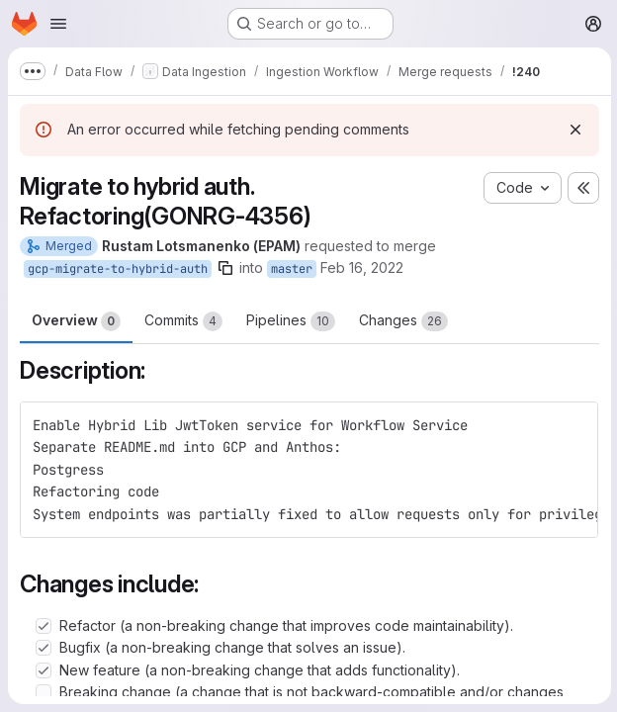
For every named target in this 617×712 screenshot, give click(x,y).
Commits (183, 321)
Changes (403, 321)
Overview (76, 321)
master (291, 269)
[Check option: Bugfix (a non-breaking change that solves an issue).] (43, 648)
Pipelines (290, 321)
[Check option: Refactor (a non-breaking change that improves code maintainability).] (43, 626)
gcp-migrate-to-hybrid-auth (118, 269)
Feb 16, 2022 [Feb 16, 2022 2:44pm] (361, 267)
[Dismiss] (573, 129)
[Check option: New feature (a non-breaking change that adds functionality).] (43, 670)
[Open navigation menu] (58, 24)
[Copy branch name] (225, 268)
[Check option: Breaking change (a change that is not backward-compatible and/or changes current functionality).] (43, 692)
